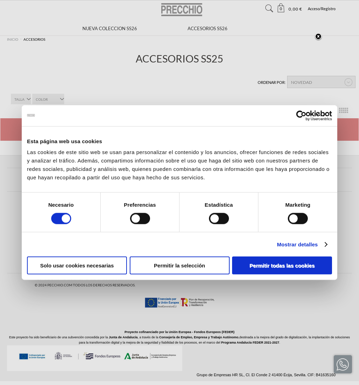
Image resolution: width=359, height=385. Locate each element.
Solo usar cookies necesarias (77, 265)
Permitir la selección (179, 265)
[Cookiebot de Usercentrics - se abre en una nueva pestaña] (301, 115)
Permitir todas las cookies (282, 265)
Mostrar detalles (297, 244)
